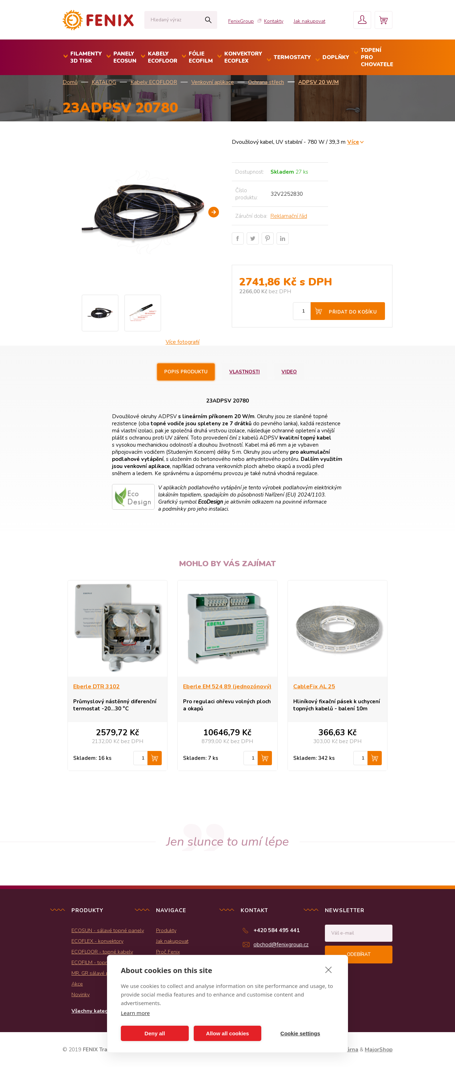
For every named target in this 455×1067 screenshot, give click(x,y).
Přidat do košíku (353, 312)
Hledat (208, 20)
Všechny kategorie (94, 1010)
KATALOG (104, 82)
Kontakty (273, 21)
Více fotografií (182, 342)
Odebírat (358, 954)
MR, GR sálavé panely (96, 973)
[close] (328, 969)
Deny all (155, 1033)
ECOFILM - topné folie (96, 962)
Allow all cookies (227, 1033)
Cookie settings (300, 1033)
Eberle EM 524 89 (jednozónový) (227, 686)
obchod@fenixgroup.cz (281, 944)
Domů (70, 82)
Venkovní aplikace (212, 82)
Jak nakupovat (309, 21)
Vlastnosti (244, 372)
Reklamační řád (289, 216)
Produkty (166, 930)
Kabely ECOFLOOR (153, 82)
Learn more (135, 1012)
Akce (77, 983)
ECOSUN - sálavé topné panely (107, 930)
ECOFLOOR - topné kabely (102, 951)
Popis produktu (186, 372)
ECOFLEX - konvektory (97, 941)
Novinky (80, 994)
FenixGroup (241, 21)
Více (353, 142)
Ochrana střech (266, 82)
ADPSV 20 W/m (318, 82)
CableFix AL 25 (314, 686)
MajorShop (378, 1049)
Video (289, 372)
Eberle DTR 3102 (96, 686)
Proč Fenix (168, 951)
